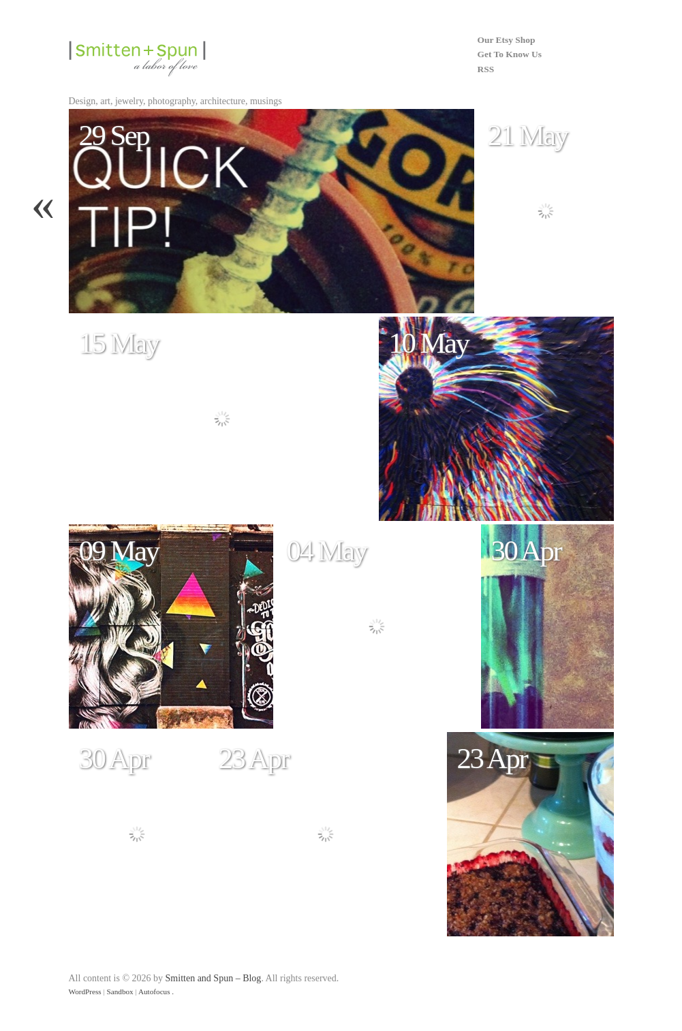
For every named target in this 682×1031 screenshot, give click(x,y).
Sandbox (120, 991)
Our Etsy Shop (507, 40)
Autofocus (154, 991)
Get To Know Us (510, 54)
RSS (486, 69)
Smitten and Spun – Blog (214, 978)
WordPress (85, 991)
